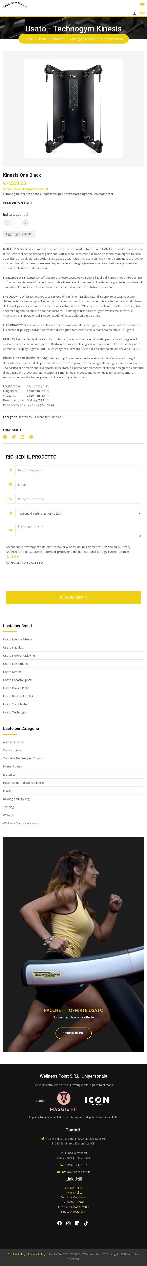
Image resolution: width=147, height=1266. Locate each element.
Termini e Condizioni (73, 1197)
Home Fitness (12, 766)
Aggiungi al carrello (19, 234)
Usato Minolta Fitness (18, 639)
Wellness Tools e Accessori (21, 823)
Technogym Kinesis (81, 39)
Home (28, 39)
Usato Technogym (15, 712)
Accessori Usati (13, 742)
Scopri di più (73, 1033)
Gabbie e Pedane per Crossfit (23, 758)
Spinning (8, 807)
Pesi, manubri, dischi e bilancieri (24, 782)
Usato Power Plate (16, 688)
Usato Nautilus (13, 647)
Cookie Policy (73, 1188)
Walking (8, 815)
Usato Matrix (12, 672)
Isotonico (57, 39)
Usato (42, 39)
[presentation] (36, 575)
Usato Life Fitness (15, 664)
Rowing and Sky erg (16, 799)
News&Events (80, 1207)
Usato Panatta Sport (17, 680)
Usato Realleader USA (18, 696)
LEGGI (14, 556)
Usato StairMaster (15, 704)
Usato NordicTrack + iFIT (20, 655)
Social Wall (79, 1211)
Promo (80, 1202)
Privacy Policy (73, 1192)
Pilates (7, 791)
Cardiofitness (12, 750)
